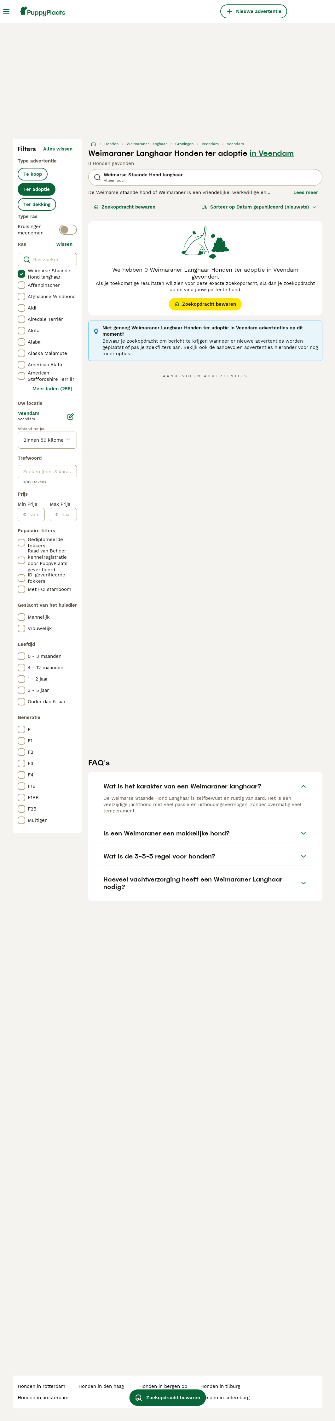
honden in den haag (101, 1386)
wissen (64, 244)
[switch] (68, 230)
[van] (35, 514)
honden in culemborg (225, 1397)
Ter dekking (36, 204)
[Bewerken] (70, 416)
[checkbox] (21, 274)
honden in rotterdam (41, 1386)
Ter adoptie (36, 189)
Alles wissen (57, 149)
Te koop (32, 174)
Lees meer (305, 192)
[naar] (68, 514)
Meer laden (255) (52, 389)
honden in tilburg (220, 1386)
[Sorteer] (259, 207)
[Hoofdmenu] (6, 11)
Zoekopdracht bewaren (124, 207)
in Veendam (272, 153)
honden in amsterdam (43, 1397)
